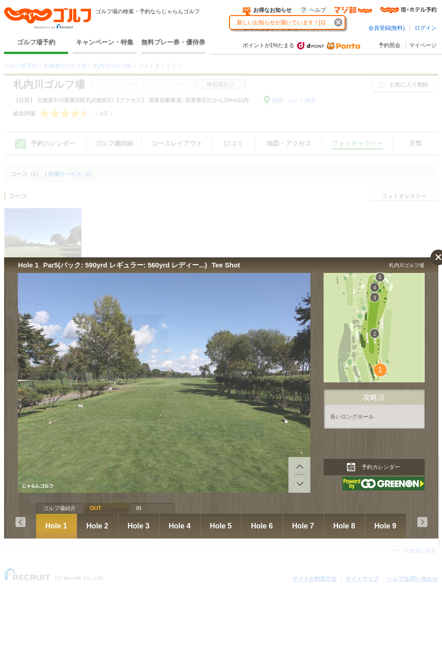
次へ (299, 465)
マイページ (423, 45)
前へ (299, 484)
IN (139, 508)
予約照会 (389, 45)
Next (422, 522)
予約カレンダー (381, 467)
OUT (95, 508)
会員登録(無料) (386, 28)
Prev (21, 522)
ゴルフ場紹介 (59, 508)
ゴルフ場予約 (36, 42)
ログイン (426, 28)
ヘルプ (317, 10)
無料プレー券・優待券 (173, 42)
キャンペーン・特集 (104, 42)
